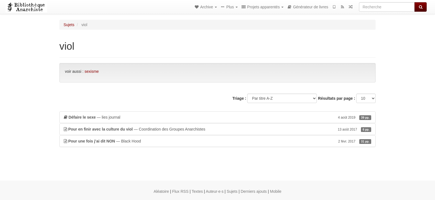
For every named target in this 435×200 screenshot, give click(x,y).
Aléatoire (161, 191)
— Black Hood (217, 141)
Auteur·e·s (215, 191)
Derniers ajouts (254, 191)
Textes (197, 191)
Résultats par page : (336, 98)
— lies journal (217, 117)
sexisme (92, 71)
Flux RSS (180, 191)
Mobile (275, 191)
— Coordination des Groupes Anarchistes (217, 129)
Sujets (69, 24)
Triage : (239, 98)
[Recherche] (387, 7)
